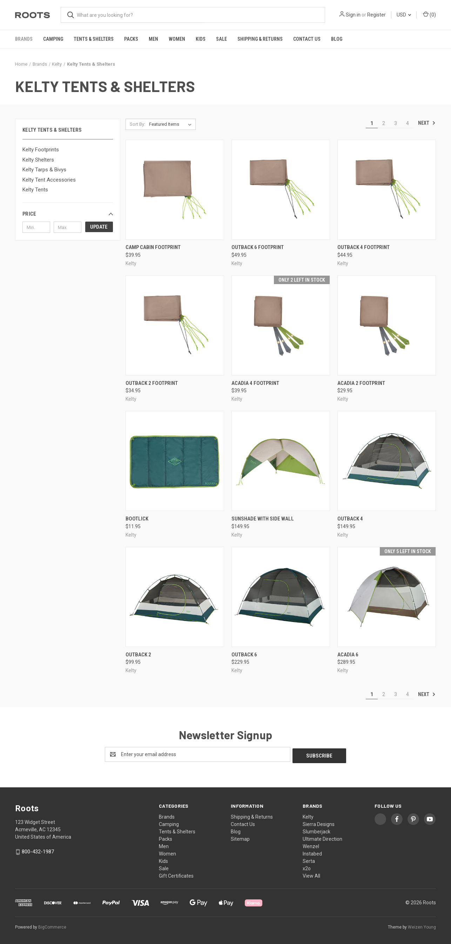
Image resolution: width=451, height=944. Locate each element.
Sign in (353, 15)
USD (404, 15)
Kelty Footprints (40, 149)
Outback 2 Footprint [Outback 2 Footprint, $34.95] (152, 383)
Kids (201, 39)
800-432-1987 (38, 850)
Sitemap (240, 837)
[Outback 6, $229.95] (281, 596)
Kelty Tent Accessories (49, 180)
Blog (336, 39)
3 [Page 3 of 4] (395, 123)
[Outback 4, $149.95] (387, 461)
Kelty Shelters (38, 160)
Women (177, 39)
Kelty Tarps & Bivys (44, 169)
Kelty (308, 815)
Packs (131, 39)
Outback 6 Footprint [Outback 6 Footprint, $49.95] (257, 247)
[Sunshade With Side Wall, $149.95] (281, 461)
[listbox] (171, 124)
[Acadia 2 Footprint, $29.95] (387, 325)
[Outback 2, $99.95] (175, 596)
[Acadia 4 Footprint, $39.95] (281, 325)
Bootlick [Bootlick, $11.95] (137, 519)
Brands (24, 39)
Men (153, 39)
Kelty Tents (35, 189)
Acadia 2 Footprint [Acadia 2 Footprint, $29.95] (361, 383)
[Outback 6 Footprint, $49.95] (281, 189)
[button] (67, 214)
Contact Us (307, 39)
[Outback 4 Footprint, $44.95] (387, 189)
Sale (221, 39)
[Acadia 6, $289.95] (387, 596)
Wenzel (311, 845)
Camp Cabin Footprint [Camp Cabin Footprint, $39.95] (153, 247)
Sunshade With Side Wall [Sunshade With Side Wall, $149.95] (262, 519)
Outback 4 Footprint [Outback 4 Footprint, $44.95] (363, 247)
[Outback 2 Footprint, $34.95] (175, 325)
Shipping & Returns (260, 39)
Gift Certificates (176, 874)
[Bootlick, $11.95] (175, 461)
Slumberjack (316, 830)
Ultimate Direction (322, 837)
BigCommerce (52, 926)
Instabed (312, 852)
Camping (53, 39)
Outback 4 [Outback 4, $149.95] (350, 519)
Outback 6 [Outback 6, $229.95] (244, 654)
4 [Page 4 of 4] (407, 123)
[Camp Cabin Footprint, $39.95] (175, 189)
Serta (309, 860)
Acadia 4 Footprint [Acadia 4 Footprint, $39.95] (255, 383)
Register (376, 15)
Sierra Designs (319, 823)
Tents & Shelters (94, 39)
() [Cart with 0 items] (429, 14)
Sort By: (137, 124)
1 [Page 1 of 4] (371, 123)
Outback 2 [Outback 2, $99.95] (138, 654)
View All (311, 874)
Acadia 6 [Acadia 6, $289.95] (347, 654)
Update (99, 227)
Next (427, 122)
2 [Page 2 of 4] (383, 123)
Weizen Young (422, 926)
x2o (307, 867)
